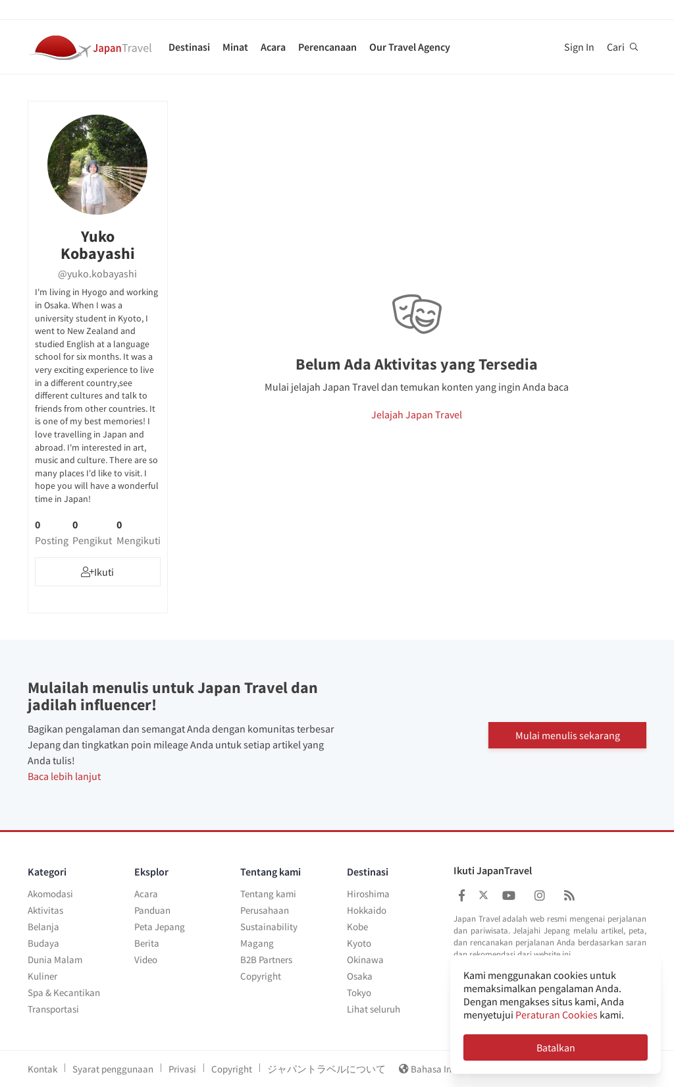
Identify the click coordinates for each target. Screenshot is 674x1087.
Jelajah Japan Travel (416, 414)
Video (145, 959)
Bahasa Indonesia (445, 1069)
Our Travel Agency (409, 46)
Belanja (43, 926)
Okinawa (365, 959)
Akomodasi (50, 893)
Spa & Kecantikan (64, 992)
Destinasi (189, 46)
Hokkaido (366, 910)
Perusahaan (264, 910)
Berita (146, 943)
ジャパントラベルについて (326, 1069)
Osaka (360, 976)
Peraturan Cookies (556, 1014)
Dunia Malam (55, 959)
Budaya (43, 943)
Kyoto (359, 943)
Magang (257, 943)
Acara (273, 46)
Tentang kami (268, 893)
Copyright (260, 976)
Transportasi (53, 1009)
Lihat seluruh (373, 1009)
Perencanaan (327, 46)
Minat (235, 46)
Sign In (579, 46)
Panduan (152, 910)
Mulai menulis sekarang (567, 734)
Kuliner (42, 976)
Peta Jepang (159, 926)
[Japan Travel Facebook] (462, 895)
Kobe (357, 926)
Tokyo (359, 992)
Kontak (42, 1069)
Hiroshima (368, 893)
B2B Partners (266, 959)
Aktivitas (45, 910)
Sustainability (269, 926)
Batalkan (555, 1047)
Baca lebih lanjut (64, 776)
